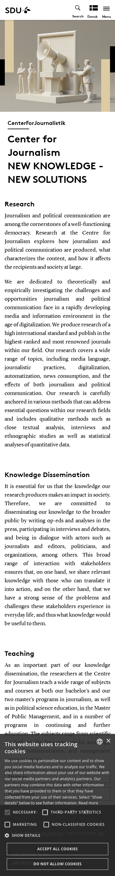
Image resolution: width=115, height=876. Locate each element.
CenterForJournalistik (37, 122)
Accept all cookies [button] (57, 849)
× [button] (108, 741)
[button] (7, 812)
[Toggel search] (78, 10)
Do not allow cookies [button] (57, 864)
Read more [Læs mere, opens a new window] (88, 803)
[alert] (57, 805)
